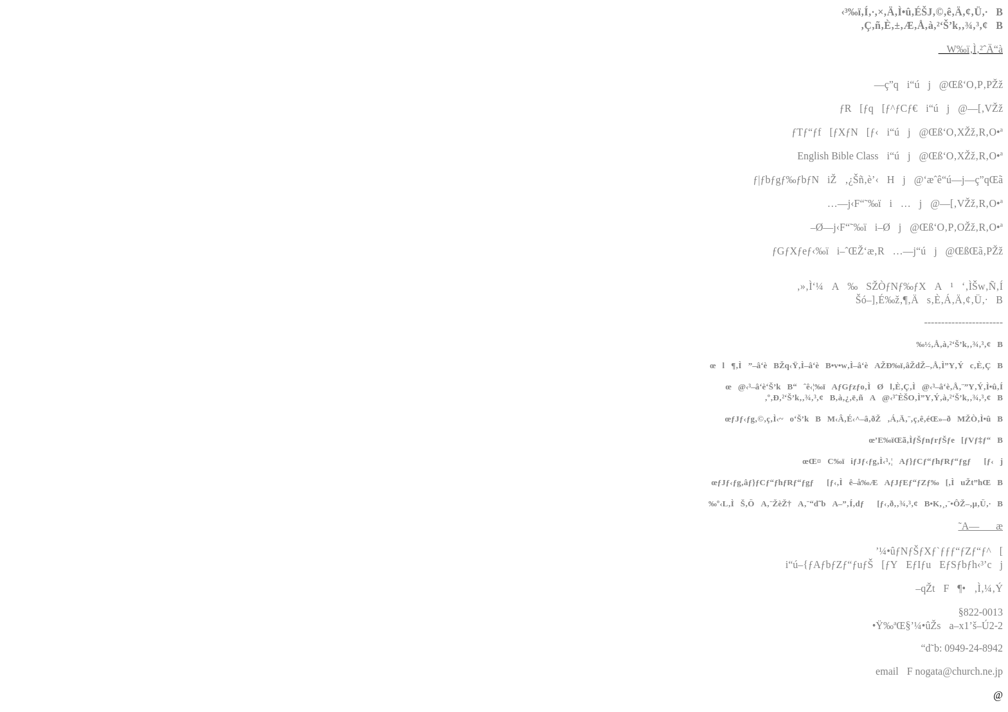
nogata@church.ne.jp (959, 671)
